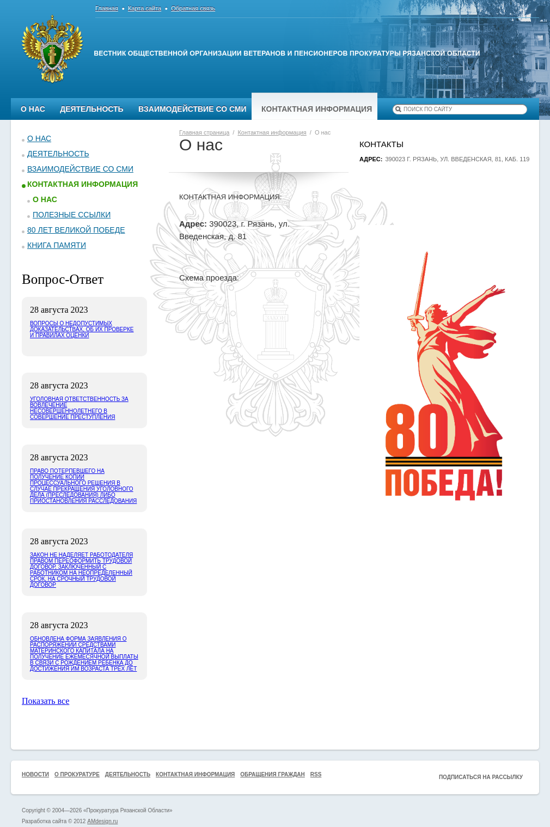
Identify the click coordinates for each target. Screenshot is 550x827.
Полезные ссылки (72, 214)
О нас (33, 109)
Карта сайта (144, 8)
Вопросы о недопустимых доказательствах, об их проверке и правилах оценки (81, 329)
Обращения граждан (272, 774)
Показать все (45, 701)
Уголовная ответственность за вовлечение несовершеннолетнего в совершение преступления (79, 408)
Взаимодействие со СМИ (192, 109)
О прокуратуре (77, 774)
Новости (35, 774)
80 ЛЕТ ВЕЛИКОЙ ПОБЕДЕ (76, 230)
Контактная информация (316, 109)
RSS (316, 774)
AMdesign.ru (102, 821)
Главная (106, 8)
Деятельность (92, 109)
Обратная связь (193, 8)
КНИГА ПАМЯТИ (56, 245)
